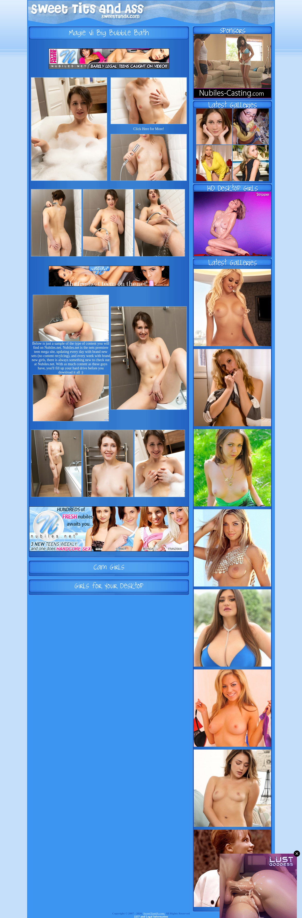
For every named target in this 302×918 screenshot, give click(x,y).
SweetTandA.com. (154, 913)
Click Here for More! (148, 129)
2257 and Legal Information (151, 916)
